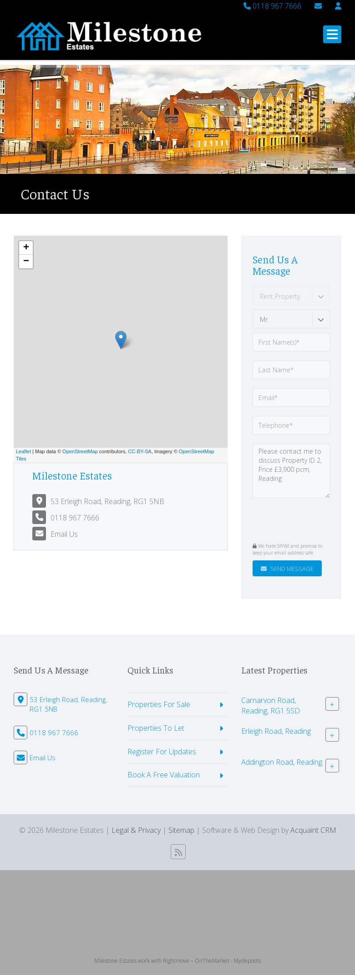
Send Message (287, 568)
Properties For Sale (158, 704)
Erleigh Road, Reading (276, 731)
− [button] (26, 261)
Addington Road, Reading (281, 762)
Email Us (64, 534)
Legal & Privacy (136, 830)
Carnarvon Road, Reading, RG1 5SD (270, 705)
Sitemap (181, 830)
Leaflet (23, 451)
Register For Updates (161, 752)
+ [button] (26, 248)
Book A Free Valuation (163, 775)
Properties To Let (155, 728)
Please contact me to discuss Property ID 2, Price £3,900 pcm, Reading (291, 471)
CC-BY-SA (140, 451)
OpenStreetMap (80, 451)
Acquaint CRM (313, 830)
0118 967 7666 (272, 6)
